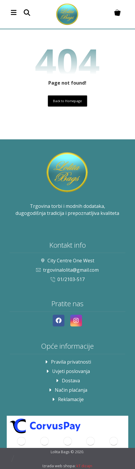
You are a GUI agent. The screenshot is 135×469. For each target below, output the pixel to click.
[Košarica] (117, 12)
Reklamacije (67, 399)
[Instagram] (76, 320)
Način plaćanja (67, 390)
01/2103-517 (67, 279)
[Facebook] (58, 320)
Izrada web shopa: (59, 465)
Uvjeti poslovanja (67, 371)
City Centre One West (67, 260)
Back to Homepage (67, 101)
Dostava (67, 380)
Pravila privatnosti (67, 362)
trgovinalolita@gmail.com (67, 270)
